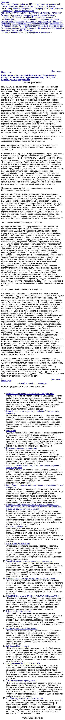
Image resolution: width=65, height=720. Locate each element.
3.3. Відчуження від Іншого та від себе (23, 663)
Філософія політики (27, 26)
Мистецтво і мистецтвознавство (44, 4)
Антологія (56, 13)
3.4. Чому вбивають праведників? (21, 681)
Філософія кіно (56, 24)
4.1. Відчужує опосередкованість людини (24, 698)
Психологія (6, 8)
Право (53, 6)
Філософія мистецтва (22, 24)
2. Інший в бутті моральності (19, 611)
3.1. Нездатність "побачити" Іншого (21, 629)
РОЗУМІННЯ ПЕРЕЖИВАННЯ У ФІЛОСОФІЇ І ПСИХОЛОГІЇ (32, 596)
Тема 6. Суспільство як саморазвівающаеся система (29, 561)
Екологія (59, 8)
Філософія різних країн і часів (50, 26)
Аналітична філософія (22, 13)
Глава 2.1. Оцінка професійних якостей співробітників (30, 394)
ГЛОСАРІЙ (11, 431)
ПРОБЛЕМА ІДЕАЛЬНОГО (18, 544)
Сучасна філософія (30, 19)
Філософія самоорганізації (14, 28)
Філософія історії (40, 24)
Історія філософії (22, 15)
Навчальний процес (21, 8)
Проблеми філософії (10, 19)
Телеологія (31, 22)
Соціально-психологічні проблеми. (21, 448)
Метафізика (6, 17)
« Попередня (6, 71)
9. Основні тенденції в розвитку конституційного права (30, 579)
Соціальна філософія (49, 19)
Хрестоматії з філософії (11, 30)
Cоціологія (5, 4)
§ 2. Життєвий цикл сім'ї (17, 526)
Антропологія (7, 15)
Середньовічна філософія (12, 22)
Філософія (37, 8)
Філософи (31, 28)
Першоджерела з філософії (43, 17)
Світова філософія (21, 17)
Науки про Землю (28, 6)
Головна (4, 32)
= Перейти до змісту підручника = (33, 383)
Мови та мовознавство (24, 11)
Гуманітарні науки (20, 4)
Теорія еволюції (44, 22)
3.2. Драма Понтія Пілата (17, 646)
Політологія (43, 6)
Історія (4, 6)
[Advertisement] (32, 50)
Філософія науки (9, 26)
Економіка (7, 11)
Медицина (13, 6)
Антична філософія (41, 13)
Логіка (51, 15)
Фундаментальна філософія (50, 28)
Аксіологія (5, 13)
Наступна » (56, 71)
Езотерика (48, 8)
